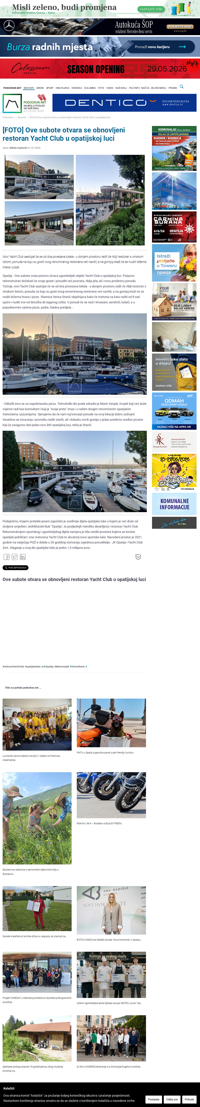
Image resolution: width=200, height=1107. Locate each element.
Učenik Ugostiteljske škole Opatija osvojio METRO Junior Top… (109, 1003)
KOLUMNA (90, 88)
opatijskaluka (33, 666)
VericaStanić (78, 666)
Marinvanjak (62, 666)
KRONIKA (77, 88)
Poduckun (8, 117)
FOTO (101, 88)
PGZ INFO (134, 88)
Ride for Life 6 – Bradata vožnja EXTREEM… (100, 823)
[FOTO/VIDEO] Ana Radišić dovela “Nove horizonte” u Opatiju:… (109, 939)
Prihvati (189, 1099)
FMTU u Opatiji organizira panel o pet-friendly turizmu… (106, 752)
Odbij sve (172, 1099)
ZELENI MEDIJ (158, 88)
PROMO (173, 88)
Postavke (153, 1099)
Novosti (22, 117)
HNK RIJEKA (62, 88)
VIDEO (109, 88)
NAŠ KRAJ (121, 88)
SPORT (49, 88)
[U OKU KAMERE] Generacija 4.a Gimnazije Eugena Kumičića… (109, 1066)
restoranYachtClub (14, 666)
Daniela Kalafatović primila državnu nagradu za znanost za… (35, 936)
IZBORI (40, 88)
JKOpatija (48, 666)
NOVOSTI (29, 88)
